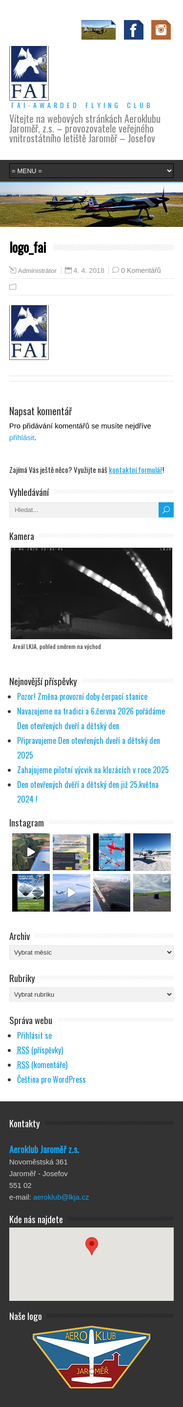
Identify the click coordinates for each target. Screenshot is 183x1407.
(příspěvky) (40, 1050)
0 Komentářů (141, 270)
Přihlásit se (34, 1035)
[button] (91, 1255)
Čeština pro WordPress (51, 1079)
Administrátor (37, 270)
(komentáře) (42, 1065)
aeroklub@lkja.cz (61, 1197)
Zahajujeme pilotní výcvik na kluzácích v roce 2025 (93, 770)
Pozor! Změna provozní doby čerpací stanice (82, 696)
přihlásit (22, 437)
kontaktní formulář (136, 469)
